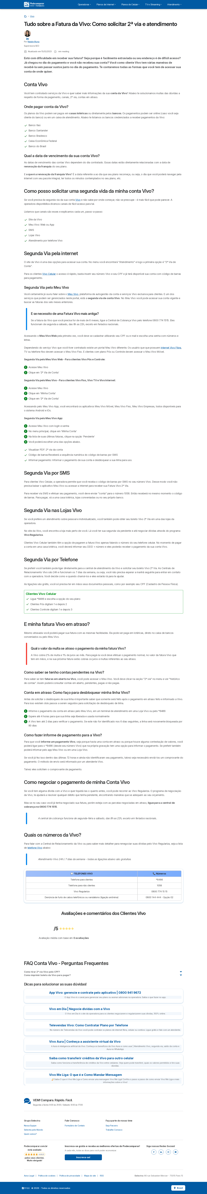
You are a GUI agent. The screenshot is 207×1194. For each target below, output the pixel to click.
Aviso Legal (29, 1175)
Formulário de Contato (75, 1125)
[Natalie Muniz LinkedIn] (27, 38)
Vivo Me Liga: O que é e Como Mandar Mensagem (85, 1075)
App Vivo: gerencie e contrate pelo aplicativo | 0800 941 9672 (95, 992)
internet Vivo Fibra (171, 347)
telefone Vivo (34, 847)
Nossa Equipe (30, 1125)
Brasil (178, 1188)
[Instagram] (168, 1152)
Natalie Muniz (34, 41)
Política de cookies (46, 1175)
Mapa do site (90, 1175)
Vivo (77, 199)
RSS (102, 1175)
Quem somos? (30, 1134)
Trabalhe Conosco (114, 1130)
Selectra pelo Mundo (33, 1130)
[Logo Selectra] (34, 4)
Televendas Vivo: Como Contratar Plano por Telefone (88, 1025)
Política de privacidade (69, 1175)
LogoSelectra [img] (26, 1188)
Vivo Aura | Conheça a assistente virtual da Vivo (85, 1041)
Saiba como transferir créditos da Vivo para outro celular (91, 1058)
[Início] (25, 16)
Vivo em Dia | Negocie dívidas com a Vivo (79, 1009)
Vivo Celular (49, 273)
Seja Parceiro (112, 1125)
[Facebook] (153, 1152)
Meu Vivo (73, 294)
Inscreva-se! (83, 1157)
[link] (34, 1153)
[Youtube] (175, 1152)
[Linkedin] (161, 1152)
